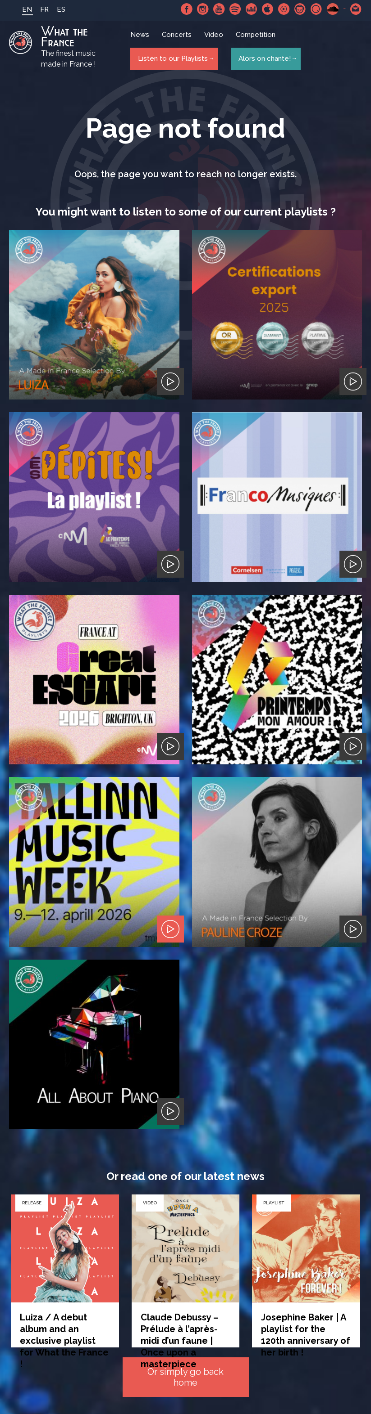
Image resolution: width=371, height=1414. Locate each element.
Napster (300, 9)
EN (19, 9)
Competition (257, 38)
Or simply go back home (185, 1378)
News (141, 38)
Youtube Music (284, 9)
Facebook (186, 9)
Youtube (219, 9)
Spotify (235, 9)
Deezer (251, 9)
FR (36, 9)
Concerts (178, 38)
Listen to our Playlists (171, 59)
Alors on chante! (262, 59)
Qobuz (316, 9)
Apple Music (268, 9)
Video (215, 38)
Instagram (203, 9)
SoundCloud (333, 9)
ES (53, 9)
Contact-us (356, 9)
